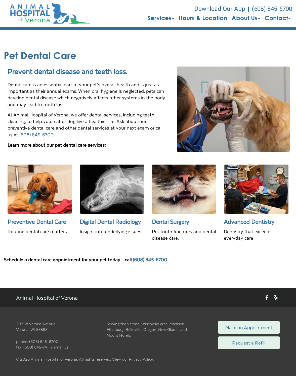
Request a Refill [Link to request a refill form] (248, 342)
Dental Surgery (170, 221)
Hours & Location (203, 17)
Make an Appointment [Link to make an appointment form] (248, 327)
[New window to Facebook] (267, 297)
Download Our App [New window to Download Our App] (219, 8)
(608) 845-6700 (36, 134)
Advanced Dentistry (249, 221)
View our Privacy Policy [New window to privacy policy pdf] (132, 359)
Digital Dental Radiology (110, 221)
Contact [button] (277, 17)
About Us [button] (246, 17)
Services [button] (161, 17)
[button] (49, 13)
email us (61, 347)
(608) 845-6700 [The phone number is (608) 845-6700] (272, 8)
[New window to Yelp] (276, 297)
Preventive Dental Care (37, 221)
